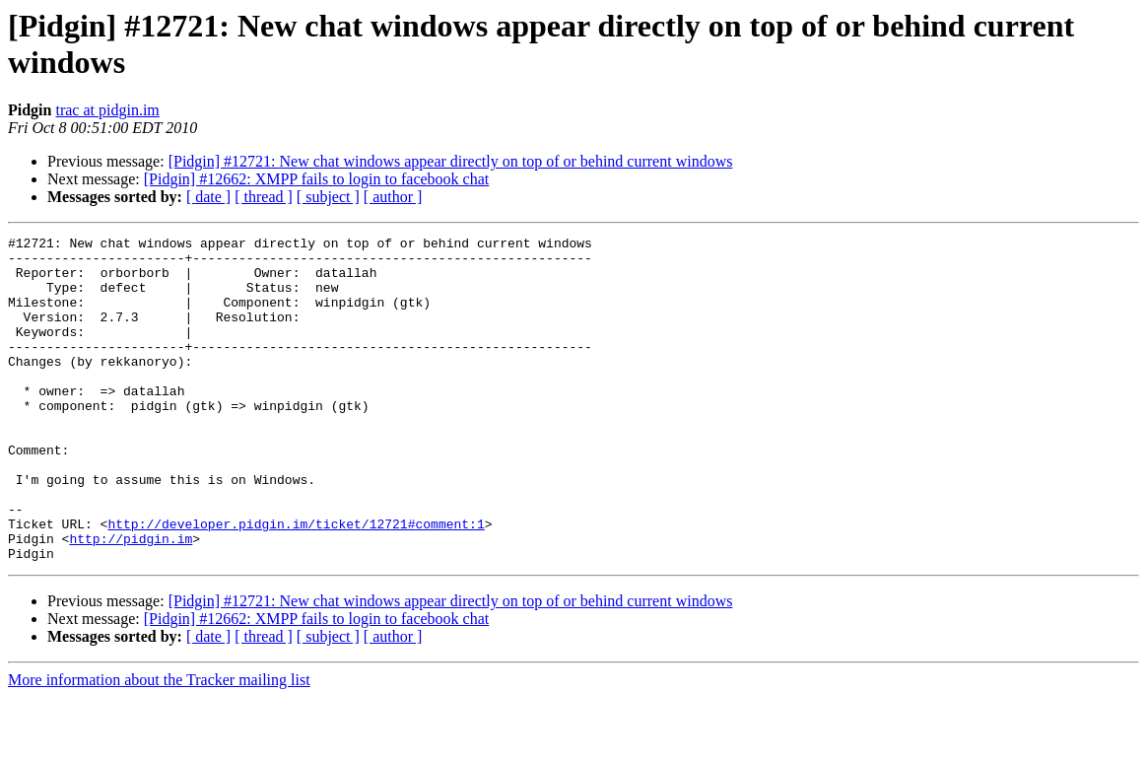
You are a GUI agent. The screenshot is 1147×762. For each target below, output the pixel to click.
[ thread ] (264, 196)
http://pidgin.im (130, 600)
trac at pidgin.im (107, 110)
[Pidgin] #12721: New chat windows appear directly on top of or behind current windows (451, 161)
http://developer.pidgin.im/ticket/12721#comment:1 (295, 582)
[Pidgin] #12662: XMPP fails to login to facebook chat (316, 179)
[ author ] (393, 196)
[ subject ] (328, 196)
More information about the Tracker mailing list (159, 744)
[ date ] (208, 196)
